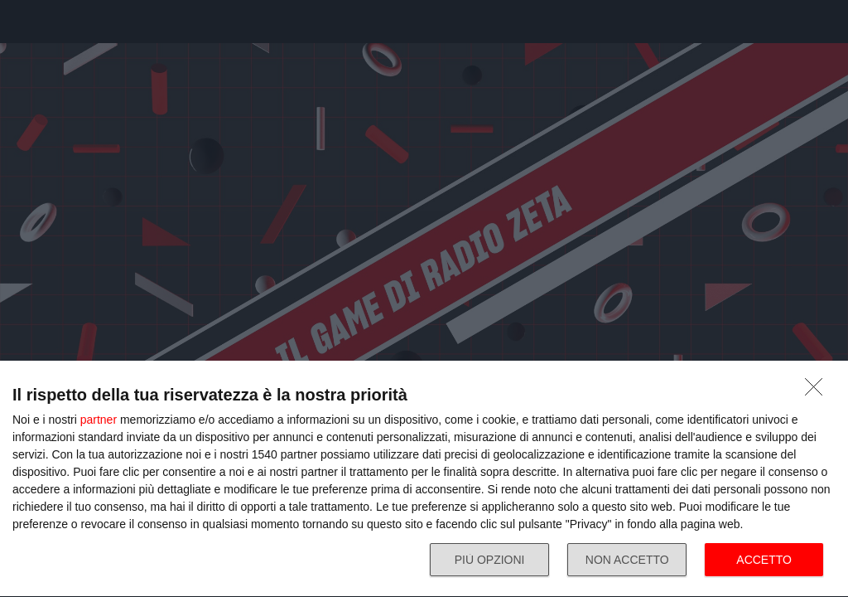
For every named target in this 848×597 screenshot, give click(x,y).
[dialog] (424, 479)
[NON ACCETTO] (818, 391)
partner (98, 419)
